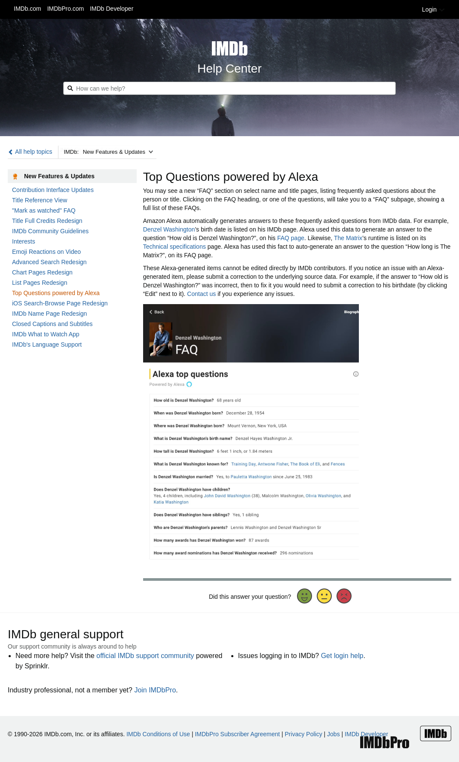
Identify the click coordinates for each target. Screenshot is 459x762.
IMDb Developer (111, 8)
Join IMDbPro (155, 690)
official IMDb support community (145, 655)
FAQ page (290, 238)
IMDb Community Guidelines (50, 231)
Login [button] (433, 9)
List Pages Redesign (39, 282)
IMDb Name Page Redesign (49, 313)
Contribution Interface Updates (53, 189)
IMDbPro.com (65, 8)
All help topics (30, 151)
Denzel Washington (169, 229)
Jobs (333, 734)
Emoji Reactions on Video (46, 251)
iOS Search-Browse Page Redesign (60, 303)
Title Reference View (39, 200)
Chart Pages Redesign (42, 272)
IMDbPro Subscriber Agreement (237, 734)
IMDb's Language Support (47, 344)
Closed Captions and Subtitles (52, 323)
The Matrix (348, 238)
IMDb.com (27, 8)
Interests (23, 241)
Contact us (201, 293)
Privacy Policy (303, 734)
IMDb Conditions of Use (158, 734)
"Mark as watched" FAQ (44, 210)
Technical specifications (174, 246)
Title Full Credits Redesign (47, 220)
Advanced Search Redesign (49, 262)
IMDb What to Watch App (46, 334)
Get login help (342, 655)
